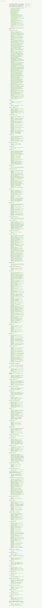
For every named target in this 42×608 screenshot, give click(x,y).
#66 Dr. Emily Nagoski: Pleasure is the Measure (16, 493)
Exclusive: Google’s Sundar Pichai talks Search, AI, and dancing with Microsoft (17, 112)
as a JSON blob (20, 605)
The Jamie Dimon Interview (19, 101)
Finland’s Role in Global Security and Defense (16, 152)
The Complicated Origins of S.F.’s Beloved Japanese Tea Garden (17, 194)
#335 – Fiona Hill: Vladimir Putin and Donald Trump (17, 350)
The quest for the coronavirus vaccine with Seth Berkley (17, 460)
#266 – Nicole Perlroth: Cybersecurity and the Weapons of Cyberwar (17, 355)
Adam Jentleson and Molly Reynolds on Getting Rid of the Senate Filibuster (16, 249)
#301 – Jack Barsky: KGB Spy (19, 351)
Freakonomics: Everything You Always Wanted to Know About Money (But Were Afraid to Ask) (17, 25)
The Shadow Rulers (17, 533)
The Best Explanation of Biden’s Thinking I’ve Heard (16, 187)
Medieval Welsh (17, 269)
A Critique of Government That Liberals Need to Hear (17, 184)
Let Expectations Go (18, 430)
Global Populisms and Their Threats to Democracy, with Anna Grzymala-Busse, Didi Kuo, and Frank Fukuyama (17, 154)
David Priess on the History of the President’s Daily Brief (17, 250)
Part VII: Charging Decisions (19, 586)
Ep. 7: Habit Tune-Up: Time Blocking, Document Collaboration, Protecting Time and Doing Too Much (17, 583)
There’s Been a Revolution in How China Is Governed (17, 181)
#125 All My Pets (17, 570)
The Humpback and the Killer (19, 337)
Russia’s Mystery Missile (18, 301)
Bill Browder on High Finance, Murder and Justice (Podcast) (17, 224)
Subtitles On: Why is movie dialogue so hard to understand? (17, 122)
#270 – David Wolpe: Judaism (19, 354)
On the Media (13, 26)
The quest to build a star (19, 326)
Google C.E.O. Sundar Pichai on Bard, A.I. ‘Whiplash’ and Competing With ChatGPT (17, 411)
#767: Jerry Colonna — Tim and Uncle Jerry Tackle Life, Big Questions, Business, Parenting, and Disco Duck (17, 49)
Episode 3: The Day (18, 465)
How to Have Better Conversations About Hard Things (16, 185)
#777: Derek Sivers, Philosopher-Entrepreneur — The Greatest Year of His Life (17, 32)
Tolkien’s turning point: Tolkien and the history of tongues (16, 268)
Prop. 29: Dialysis (18, 195)
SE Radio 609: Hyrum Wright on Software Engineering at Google (17, 218)
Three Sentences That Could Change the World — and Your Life (17, 178)
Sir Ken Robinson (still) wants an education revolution (16, 455)
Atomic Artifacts (17, 340)
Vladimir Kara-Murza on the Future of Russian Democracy (17, 151)
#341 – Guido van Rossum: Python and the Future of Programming (16, 349)
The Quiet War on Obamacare (19, 547)
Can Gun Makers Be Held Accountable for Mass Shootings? (16, 304)
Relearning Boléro (17, 127)
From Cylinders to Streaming (19, 124)
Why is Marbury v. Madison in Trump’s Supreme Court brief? (17, 204)
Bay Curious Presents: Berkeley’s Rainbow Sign (16, 199)
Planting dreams (17, 532)
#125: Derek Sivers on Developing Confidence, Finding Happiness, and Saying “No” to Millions (17, 75)
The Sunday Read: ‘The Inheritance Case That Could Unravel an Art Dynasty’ (17, 273)
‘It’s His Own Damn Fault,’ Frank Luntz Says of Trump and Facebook (17, 415)
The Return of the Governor (19, 286)
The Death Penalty (17, 214)
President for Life (18, 545)
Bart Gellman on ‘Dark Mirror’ (19, 251)
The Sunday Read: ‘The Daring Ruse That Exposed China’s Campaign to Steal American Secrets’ (17, 277)
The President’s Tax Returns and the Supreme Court (17, 254)
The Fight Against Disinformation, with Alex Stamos (16, 157)
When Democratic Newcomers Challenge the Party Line (17, 318)
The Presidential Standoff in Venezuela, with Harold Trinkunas (17, 159)
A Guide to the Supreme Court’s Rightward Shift (16, 183)
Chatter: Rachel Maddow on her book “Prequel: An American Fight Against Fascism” (17, 236)
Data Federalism (17, 245)
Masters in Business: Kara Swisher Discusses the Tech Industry (16, 20)
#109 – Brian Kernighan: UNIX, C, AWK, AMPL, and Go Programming (17, 361)
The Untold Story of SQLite (15, 9)
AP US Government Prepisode (19, 212)
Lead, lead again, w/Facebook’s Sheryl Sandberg (15, 442)
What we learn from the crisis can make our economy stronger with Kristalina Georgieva (17, 458)
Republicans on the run (18, 531)
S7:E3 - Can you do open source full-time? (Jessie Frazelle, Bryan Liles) (17, 598)
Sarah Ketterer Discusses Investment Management (16, 226)
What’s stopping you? (18, 423)
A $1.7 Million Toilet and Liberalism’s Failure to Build (17, 173)
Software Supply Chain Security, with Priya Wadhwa (16, 513)
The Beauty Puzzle (17, 343)
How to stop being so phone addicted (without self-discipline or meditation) (17, 137)
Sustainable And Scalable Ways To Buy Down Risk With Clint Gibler (17, 383)
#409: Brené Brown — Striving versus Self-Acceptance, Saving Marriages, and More (17, 96)
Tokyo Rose (16, 125)
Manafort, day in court (18, 536)
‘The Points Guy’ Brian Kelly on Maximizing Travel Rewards (17, 225)
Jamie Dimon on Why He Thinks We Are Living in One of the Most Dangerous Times (17, 264)
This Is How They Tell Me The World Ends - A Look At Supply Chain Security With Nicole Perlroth (17, 381)
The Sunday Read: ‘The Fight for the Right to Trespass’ (17, 274)
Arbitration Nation (18, 540)
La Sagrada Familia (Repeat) (19, 505)
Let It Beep (16, 130)
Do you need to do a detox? (19, 550)
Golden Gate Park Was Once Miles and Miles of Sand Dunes (17, 198)
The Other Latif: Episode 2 (19, 342)
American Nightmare (18, 527)
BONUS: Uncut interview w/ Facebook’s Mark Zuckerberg (17, 443)
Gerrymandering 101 (18, 544)
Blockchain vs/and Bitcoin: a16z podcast (17, 27)
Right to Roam (17, 509)
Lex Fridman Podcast (14, 13)
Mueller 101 (16, 546)
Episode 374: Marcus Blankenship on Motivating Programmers (16, 475)
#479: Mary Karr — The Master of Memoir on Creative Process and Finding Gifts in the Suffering (17, 86)
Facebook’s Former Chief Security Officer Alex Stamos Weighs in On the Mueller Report (17, 162)
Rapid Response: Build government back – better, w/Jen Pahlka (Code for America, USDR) (17, 441)
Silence (16, 133)
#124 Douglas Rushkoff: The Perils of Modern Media (17, 480)
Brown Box (16, 339)
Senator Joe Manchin (18, 497)
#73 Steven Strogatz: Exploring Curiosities (16, 488)
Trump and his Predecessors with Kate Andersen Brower (17, 253)
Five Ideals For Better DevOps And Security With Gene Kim (17, 384)
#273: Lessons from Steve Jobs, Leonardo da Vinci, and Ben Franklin (17, 94)
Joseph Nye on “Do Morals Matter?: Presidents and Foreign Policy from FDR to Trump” (17, 258)
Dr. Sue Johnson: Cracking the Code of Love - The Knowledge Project (17, 17)
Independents (17, 213)
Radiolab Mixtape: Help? (14, 11)
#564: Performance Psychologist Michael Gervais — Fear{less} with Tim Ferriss (17, 77)
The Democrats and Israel (18, 311)
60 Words (16, 344)
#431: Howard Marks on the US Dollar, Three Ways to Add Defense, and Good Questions (17, 93)
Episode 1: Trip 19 (18, 466)
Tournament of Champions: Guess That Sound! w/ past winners (16, 119)
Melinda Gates (17, 498)
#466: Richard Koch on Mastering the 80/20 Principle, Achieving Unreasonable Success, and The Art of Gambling (17, 88)
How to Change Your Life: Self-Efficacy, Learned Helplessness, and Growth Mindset (17, 376)
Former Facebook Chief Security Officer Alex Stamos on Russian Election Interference (17, 164)
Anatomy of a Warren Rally (19, 297)
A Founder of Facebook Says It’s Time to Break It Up (17, 308)
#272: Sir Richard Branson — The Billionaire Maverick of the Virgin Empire (17, 91)
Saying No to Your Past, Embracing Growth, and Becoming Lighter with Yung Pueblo (17, 377)
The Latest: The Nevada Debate (19, 292)
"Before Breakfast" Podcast (15, 12)
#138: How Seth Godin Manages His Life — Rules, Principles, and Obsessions (17, 98)
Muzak (15, 131)
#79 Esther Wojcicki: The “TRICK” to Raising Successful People (16, 486)
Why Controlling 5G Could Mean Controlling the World (17, 310)
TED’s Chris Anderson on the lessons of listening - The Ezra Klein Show (17, 16)
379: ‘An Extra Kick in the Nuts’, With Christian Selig (17, 365)
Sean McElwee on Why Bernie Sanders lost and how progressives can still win (17, 15)
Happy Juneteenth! (17, 537)
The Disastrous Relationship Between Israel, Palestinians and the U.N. (17, 170)
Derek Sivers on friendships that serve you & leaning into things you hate (17, 8)
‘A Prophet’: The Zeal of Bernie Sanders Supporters (16, 294)
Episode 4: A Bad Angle (18, 464)
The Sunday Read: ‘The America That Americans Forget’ (17, 275)
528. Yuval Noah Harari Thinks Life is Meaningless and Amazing (17, 447)
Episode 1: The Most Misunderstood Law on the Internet (16, 144)
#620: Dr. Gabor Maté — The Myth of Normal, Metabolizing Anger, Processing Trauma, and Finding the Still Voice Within (17, 56)
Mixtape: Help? (17, 338)
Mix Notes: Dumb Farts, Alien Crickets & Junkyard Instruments (17, 116)
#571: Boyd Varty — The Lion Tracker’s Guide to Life (17, 70)
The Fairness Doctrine (18, 207)
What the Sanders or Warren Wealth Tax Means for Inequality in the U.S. (17, 564)
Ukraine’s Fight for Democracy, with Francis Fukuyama (16, 156)
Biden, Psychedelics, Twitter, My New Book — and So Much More (17, 177)
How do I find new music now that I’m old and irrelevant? (17, 140)
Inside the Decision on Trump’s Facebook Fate (16, 417)
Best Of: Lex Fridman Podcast (15, 10)
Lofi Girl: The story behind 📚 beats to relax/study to (17, 118)
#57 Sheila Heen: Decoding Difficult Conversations (17, 491)
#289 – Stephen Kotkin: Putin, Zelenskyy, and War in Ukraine (17, 353)
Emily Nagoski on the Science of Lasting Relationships (17, 428)
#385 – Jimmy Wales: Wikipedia (19, 347)
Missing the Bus (17, 504)
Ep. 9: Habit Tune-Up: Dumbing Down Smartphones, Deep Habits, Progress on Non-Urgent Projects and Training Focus (17, 580)
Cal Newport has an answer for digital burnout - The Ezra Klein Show (16, 22)
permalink (17, 32)
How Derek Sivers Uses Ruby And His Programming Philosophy (17, 167)
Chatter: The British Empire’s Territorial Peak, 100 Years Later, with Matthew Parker (17, 238)
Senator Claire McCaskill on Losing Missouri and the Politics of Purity (17, 314)
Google (16, 102)
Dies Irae (16, 132)
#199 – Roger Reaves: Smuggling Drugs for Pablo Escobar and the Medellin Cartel (17, 358)
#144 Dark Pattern (17, 568)
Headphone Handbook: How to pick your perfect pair (17, 121)
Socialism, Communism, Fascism (19, 206)
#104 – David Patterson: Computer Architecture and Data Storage (17, 359)
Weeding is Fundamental (18, 508)
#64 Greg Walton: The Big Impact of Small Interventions (16, 492)
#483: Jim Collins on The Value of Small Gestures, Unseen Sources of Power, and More (17, 85)
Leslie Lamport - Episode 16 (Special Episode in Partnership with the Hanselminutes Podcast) (17, 394)
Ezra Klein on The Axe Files (15, 14)
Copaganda (16, 526)
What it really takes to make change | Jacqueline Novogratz (17, 457)
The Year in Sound (17, 278)
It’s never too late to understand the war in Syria (16, 543)
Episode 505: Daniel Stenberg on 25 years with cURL (17, 474)
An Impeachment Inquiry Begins (19, 296)
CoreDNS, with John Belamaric (19, 518)
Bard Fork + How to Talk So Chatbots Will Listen (17, 412)
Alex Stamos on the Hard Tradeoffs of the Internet (16, 259)
